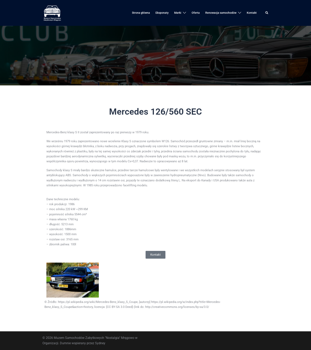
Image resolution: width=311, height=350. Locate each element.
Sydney (100, 343)
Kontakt (252, 12)
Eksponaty (162, 12)
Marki (177, 12)
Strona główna (141, 12)
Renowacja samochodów (220, 12)
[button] (267, 13)
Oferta (196, 12)
